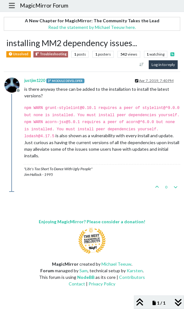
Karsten (135, 270)
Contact (77, 283)
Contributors (132, 277)
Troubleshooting (50, 54)
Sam (83, 270)
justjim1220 (34, 80)
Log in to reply (163, 64)
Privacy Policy (102, 283)
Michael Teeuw (116, 264)
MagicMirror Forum (44, 5)
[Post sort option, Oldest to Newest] (141, 64)
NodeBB (86, 277)
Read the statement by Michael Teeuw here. (92, 27)
